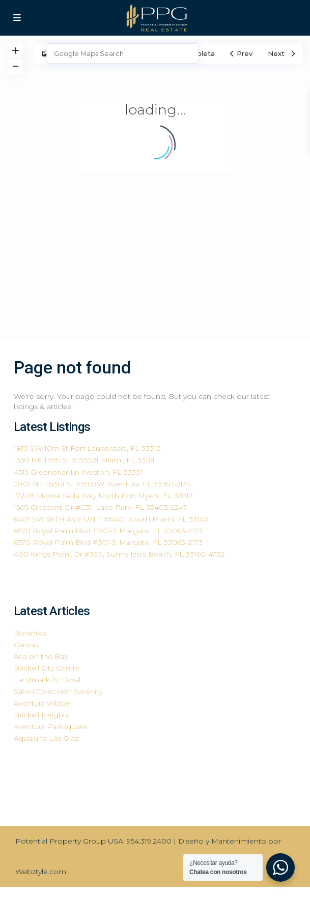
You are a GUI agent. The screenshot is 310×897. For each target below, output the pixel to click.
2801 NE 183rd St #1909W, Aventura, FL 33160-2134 (102, 483)
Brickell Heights (41, 714)
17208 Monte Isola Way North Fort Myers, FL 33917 (103, 495)
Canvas (26, 644)
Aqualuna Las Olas (46, 738)
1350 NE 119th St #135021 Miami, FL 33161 (84, 460)
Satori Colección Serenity (58, 691)
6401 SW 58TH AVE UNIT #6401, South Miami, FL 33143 (111, 519)
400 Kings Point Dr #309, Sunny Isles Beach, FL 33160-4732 (119, 554)
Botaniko (30, 633)
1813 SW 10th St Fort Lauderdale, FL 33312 (87, 448)
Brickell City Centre (47, 668)
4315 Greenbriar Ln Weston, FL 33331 (78, 472)
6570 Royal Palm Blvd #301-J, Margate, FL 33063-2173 (108, 530)
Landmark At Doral (47, 679)
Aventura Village (42, 703)
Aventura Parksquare (50, 726)
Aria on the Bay (41, 656)
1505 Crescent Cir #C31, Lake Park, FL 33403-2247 (100, 507)
